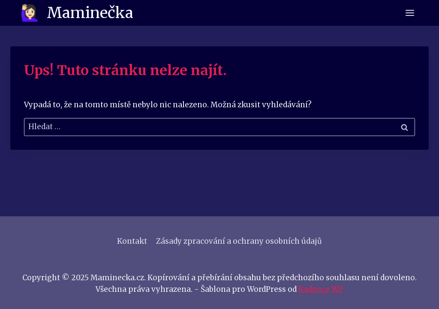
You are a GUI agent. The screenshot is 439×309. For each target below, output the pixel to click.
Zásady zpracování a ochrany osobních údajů (239, 241)
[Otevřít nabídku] (409, 12)
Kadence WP (320, 289)
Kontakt (132, 241)
